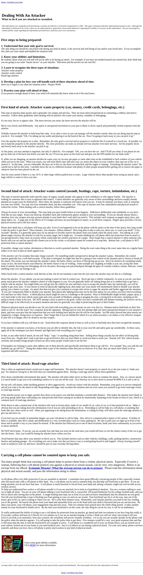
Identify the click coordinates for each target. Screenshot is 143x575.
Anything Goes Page (15, 2)
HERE (33, 545)
